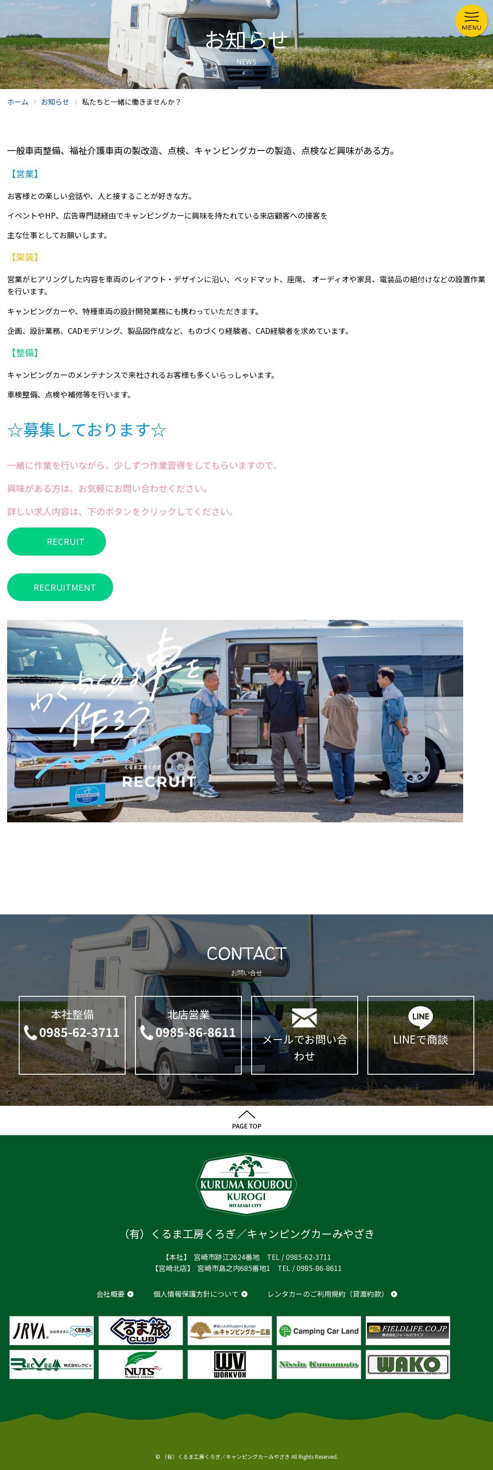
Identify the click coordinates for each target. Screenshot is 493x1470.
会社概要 (110, 1293)
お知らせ (55, 101)
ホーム (18, 101)
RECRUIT (65, 541)
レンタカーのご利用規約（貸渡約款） (327, 1293)
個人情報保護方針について (196, 1293)
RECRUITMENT (64, 587)
